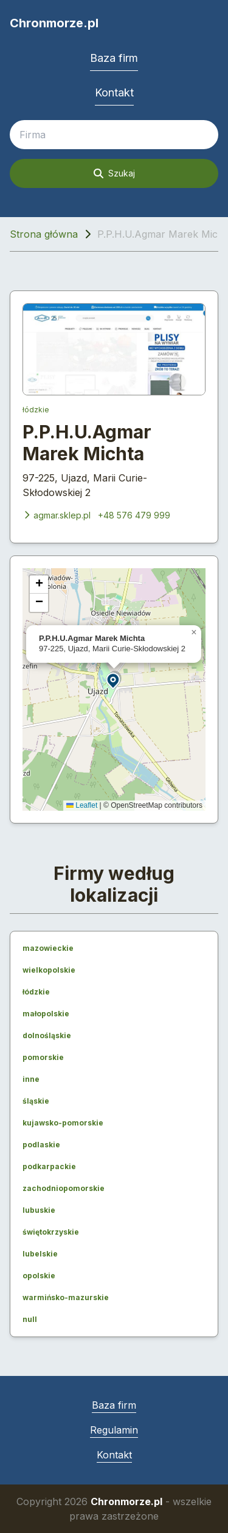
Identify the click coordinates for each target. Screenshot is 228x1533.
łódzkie (35, 409)
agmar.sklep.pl (56, 515)
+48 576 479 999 (134, 515)
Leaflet (81, 805)
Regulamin (114, 1430)
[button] (114, 680)
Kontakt (114, 92)
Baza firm (114, 58)
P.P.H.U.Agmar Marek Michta (86, 443)
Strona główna (44, 234)
